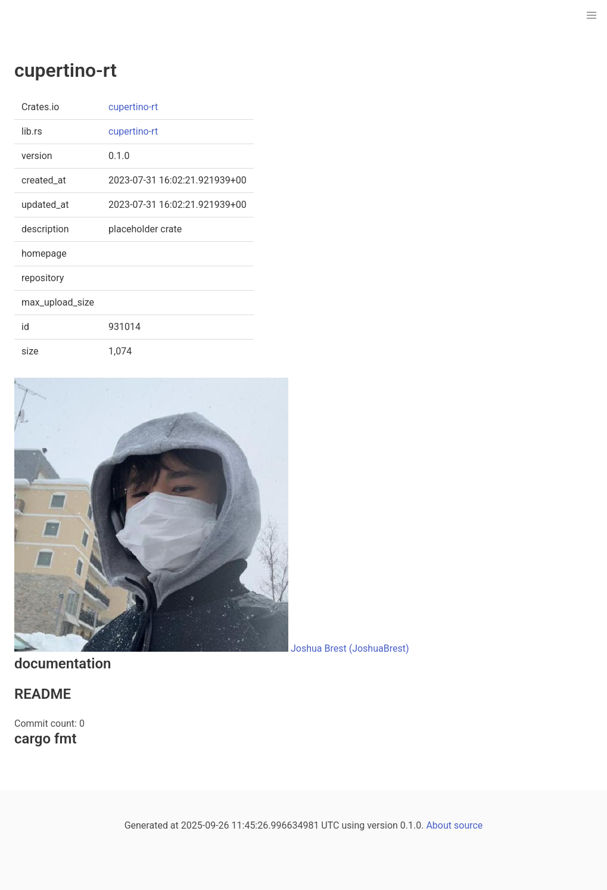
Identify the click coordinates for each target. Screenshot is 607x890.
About (439, 825)
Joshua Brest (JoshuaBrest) (350, 648)
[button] (591, 15)
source (468, 825)
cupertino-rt (133, 107)
